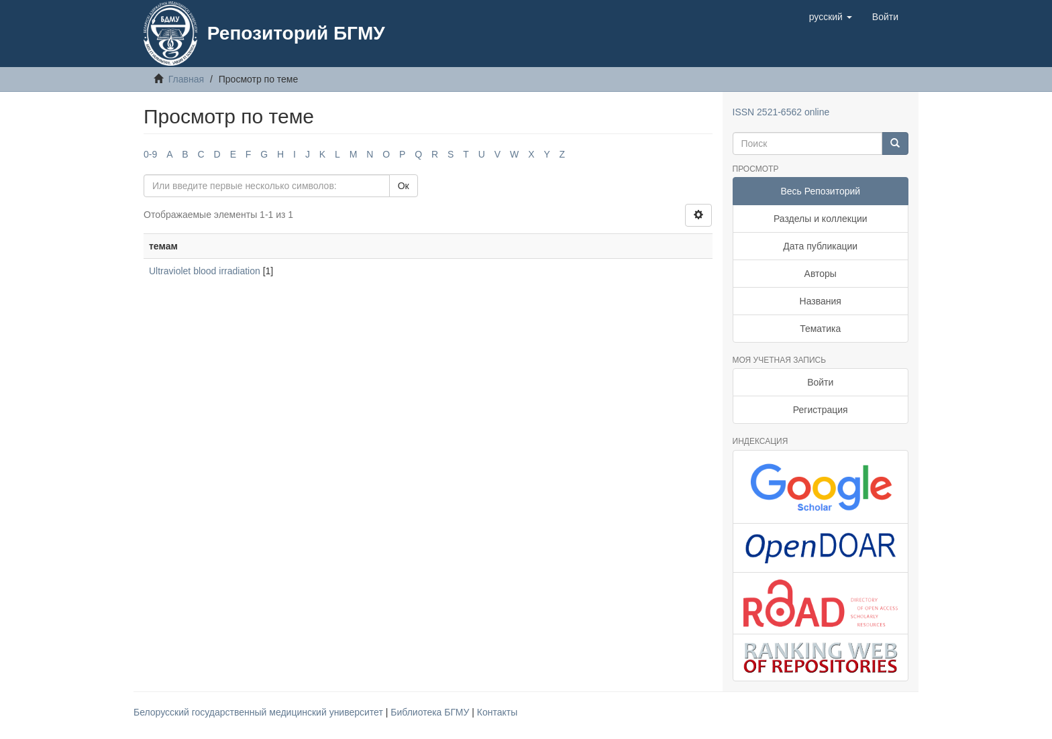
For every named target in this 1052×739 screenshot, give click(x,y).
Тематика (820, 328)
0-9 (150, 154)
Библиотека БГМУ (431, 712)
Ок (403, 185)
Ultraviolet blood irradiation (204, 271)
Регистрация (820, 409)
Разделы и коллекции (820, 218)
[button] (830, 17)
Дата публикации (820, 246)
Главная (186, 79)
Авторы (820, 273)
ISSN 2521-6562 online (781, 112)
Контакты (497, 712)
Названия (820, 301)
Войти (820, 382)
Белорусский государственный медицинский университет (260, 712)
